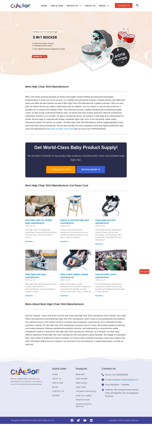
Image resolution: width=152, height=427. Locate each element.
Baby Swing (81, 384)
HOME (44, 5)
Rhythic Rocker (83, 402)
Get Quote (144, 272)
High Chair (81, 388)
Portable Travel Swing (86, 393)
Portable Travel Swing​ (65, 129)
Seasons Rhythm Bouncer (84, 408)
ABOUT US (90, 5)
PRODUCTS (74, 5)
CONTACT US (58, 393)
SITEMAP (56, 397)
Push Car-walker (84, 397)
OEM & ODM (57, 5)
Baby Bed (51, 129)
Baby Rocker (82, 379)
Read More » (29, 242)
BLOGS (55, 388)
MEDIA (104, 5)
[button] (123, 5)
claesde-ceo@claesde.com (125, 380)
